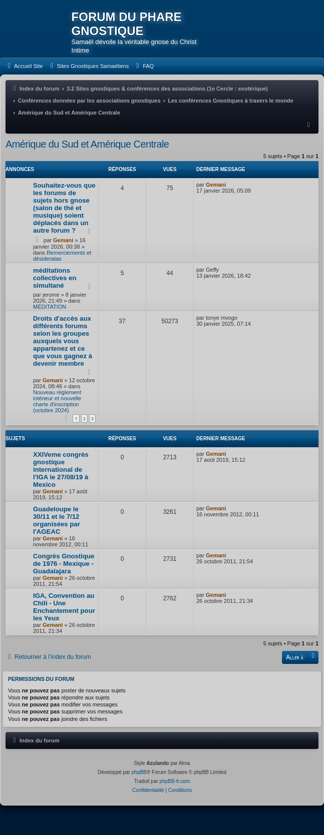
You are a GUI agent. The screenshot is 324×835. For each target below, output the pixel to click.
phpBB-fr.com (175, 781)
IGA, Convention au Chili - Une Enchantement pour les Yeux (64, 607)
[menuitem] (24, 66)
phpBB (139, 772)
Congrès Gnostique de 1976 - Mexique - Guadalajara (63, 563)
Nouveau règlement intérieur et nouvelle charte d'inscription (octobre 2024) (57, 401)
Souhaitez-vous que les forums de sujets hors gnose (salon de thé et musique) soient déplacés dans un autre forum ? (64, 208)
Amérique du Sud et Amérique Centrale (87, 144)
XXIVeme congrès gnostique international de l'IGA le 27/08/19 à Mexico (61, 469)
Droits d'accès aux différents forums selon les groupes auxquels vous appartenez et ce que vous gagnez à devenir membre (62, 341)
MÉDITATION (49, 307)
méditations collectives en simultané (55, 278)
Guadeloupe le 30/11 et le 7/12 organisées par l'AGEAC (56, 520)
